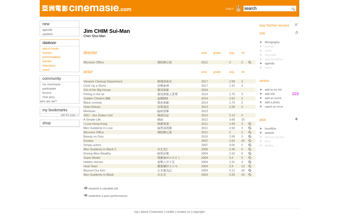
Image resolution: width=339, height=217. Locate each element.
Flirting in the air (94, 94)
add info (270, 93)
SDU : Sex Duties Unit (98, 115)
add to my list (273, 89)
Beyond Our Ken (94, 170)
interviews (49, 65)
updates (47, 34)
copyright (198, 211)
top (136, 211)
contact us (183, 211)
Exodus (88, 140)
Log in (230, 8)
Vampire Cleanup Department (102, 81)
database (49, 43)
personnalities (51, 57)
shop (46, 123)
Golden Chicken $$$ (96, 98)
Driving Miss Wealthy (97, 153)
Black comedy (92, 102)
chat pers (48, 97)
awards (269, 132)
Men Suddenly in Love (98, 128)
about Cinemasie (152, 211)
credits (170, 211)
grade (217, 52)
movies (47, 52)
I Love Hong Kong (95, 123)
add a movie (50, 48)
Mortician (89, 111)
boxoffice (270, 128)
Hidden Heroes (93, 161)
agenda (269, 63)
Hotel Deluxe (91, 106)
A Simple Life (92, 119)
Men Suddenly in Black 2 (99, 149)
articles (47, 61)
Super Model (91, 157)
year (204, 52)
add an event (273, 98)
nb (242, 52)
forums (46, 92)
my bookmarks (55, 110)
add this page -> (70, 115)
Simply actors (92, 145)
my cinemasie (51, 84)
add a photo (272, 102)
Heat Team (90, 166)
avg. (232, 52)
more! (46, 69)
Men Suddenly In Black (98, 174)
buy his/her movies (274, 25)
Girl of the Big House (97, 89)
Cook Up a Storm (94, 85)
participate (49, 88)
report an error (274, 106)
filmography (272, 42)
